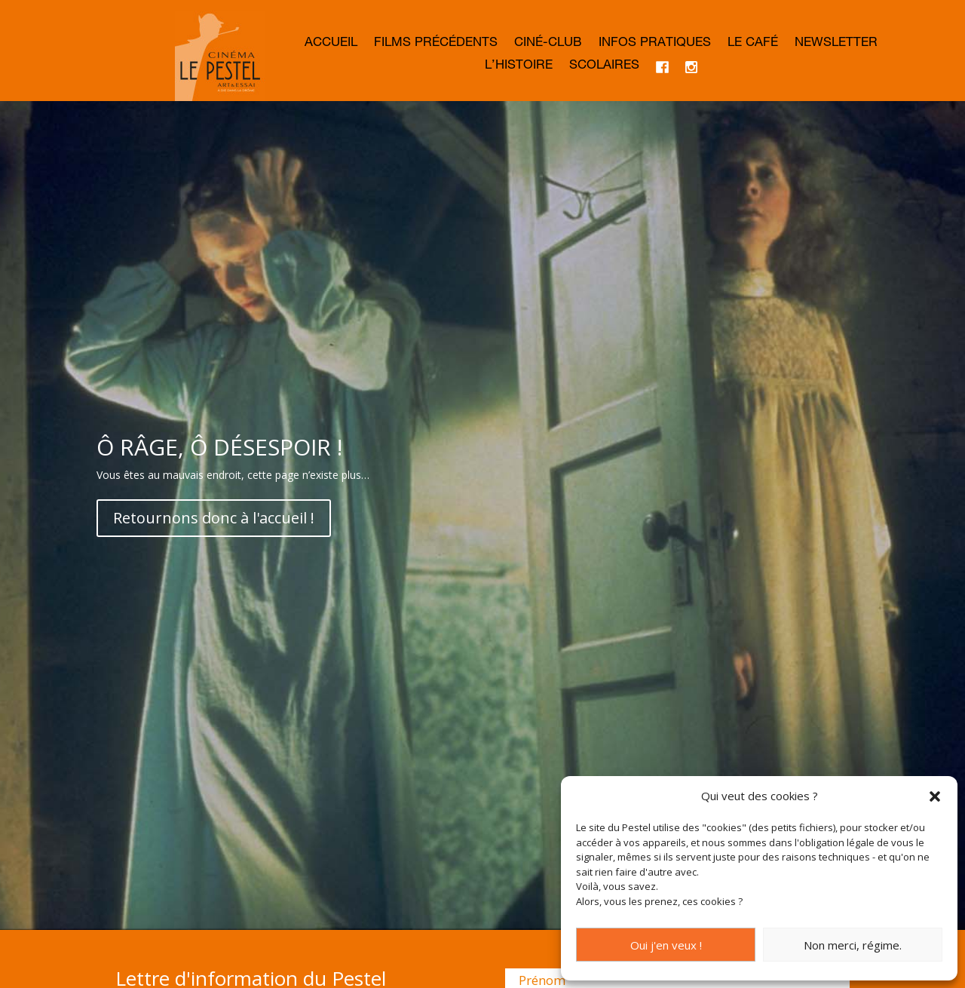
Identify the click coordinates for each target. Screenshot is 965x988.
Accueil (331, 44)
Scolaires (604, 66)
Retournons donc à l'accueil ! (213, 576)
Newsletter (836, 44)
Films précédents (436, 44)
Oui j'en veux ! (666, 945)
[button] (934, 796)
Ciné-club (548, 44)
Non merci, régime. (853, 945)
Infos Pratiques (655, 44)
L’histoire (519, 66)
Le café (753, 44)
